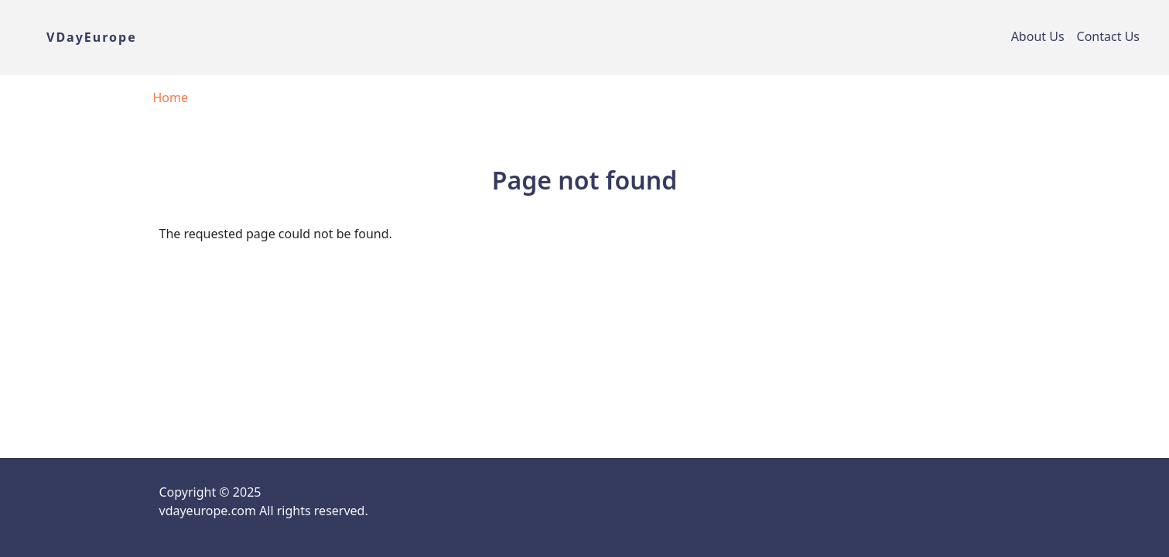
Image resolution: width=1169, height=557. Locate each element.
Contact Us (1108, 36)
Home (171, 97)
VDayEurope (91, 37)
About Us (1038, 36)
